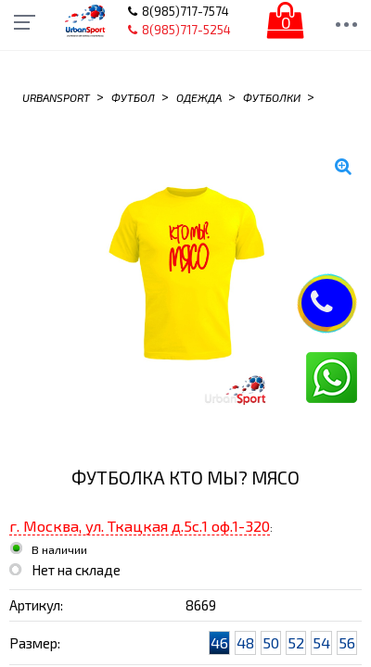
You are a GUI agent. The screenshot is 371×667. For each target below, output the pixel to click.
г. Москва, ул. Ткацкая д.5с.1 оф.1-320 (139, 526)
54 (321, 642)
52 (296, 642)
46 (219, 642)
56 (347, 642)
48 (245, 642)
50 (270, 642)
